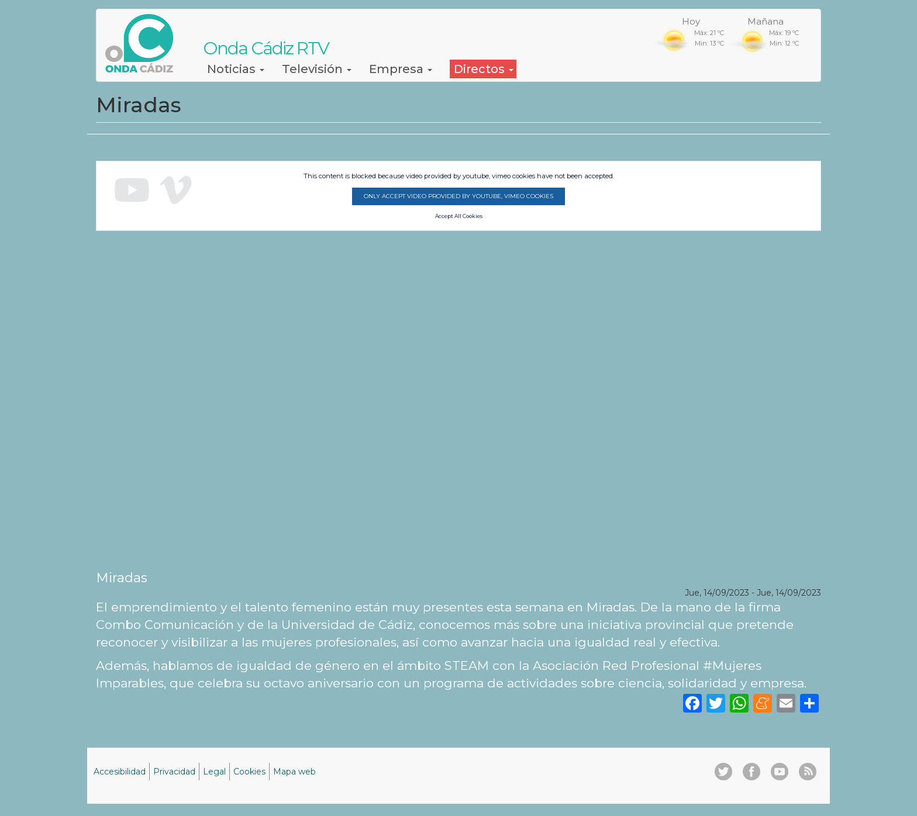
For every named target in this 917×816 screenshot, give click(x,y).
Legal (214, 771)
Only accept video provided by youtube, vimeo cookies (458, 196)
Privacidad (174, 771)
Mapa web (294, 771)
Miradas (121, 577)
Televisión (316, 69)
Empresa (400, 69)
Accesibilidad (120, 771)
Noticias (235, 69)
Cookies (249, 771)
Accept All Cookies (458, 216)
